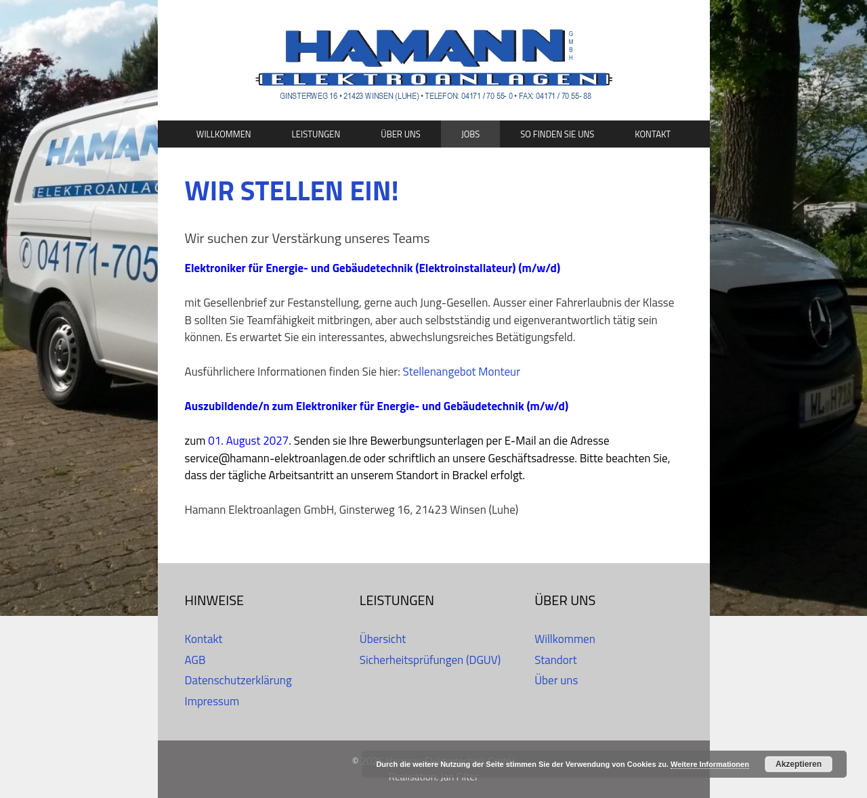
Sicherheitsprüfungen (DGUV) (430, 660)
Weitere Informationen (710, 764)
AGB (195, 660)
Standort (555, 660)
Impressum (212, 701)
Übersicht (383, 639)
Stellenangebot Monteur (461, 371)
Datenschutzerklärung (238, 680)
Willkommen (223, 134)
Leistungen (316, 134)
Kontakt (653, 134)
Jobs (470, 134)
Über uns (401, 134)
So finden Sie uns (557, 134)
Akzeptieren (799, 764)
